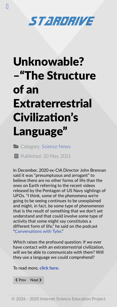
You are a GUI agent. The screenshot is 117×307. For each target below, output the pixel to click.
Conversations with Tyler (38, 231)
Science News (56, 146)
